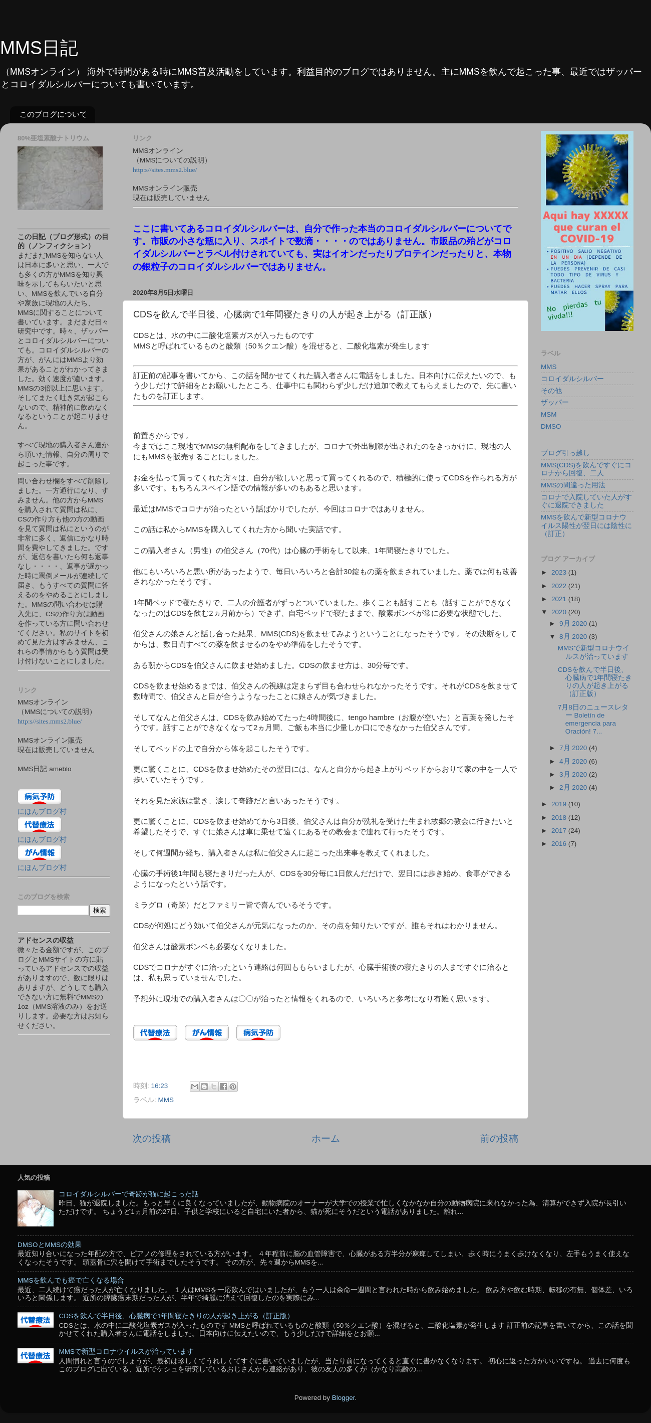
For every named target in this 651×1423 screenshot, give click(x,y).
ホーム (325, 1138)
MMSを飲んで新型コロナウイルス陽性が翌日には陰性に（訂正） (586, 525)
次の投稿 (152, 1138)
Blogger (343, 1397)
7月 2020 (574, 748)
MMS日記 (39, 48)
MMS (166, 1100)
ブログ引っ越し (565, 453)
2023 (559, 572)
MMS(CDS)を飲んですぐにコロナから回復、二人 (586, 469)
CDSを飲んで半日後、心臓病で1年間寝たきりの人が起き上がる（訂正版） (595, 682)
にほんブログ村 (42, 811)
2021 (559, 599)
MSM (549, 414)
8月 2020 (574, 636)
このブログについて (53, 114)
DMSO (551, 426)
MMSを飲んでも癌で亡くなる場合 (71, 1280)
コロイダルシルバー (572, 379)
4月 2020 (574, 761)
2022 (559, 586)
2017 (559, 830)
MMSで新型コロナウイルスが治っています (594, 652)
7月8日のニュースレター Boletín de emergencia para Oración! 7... (593, 719)
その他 (551, 391)
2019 (559, 804)
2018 (559, 817)
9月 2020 (574, 623)
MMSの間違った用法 (573, 485)
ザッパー (555, 402)
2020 (559, 612)
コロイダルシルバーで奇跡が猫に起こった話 (129, 1194)
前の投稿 (499, 1138)
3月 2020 (574, 774)
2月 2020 (574, 787)
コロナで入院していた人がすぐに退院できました (586, 501)
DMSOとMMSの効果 (50, 1245)
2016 (559, 843)
